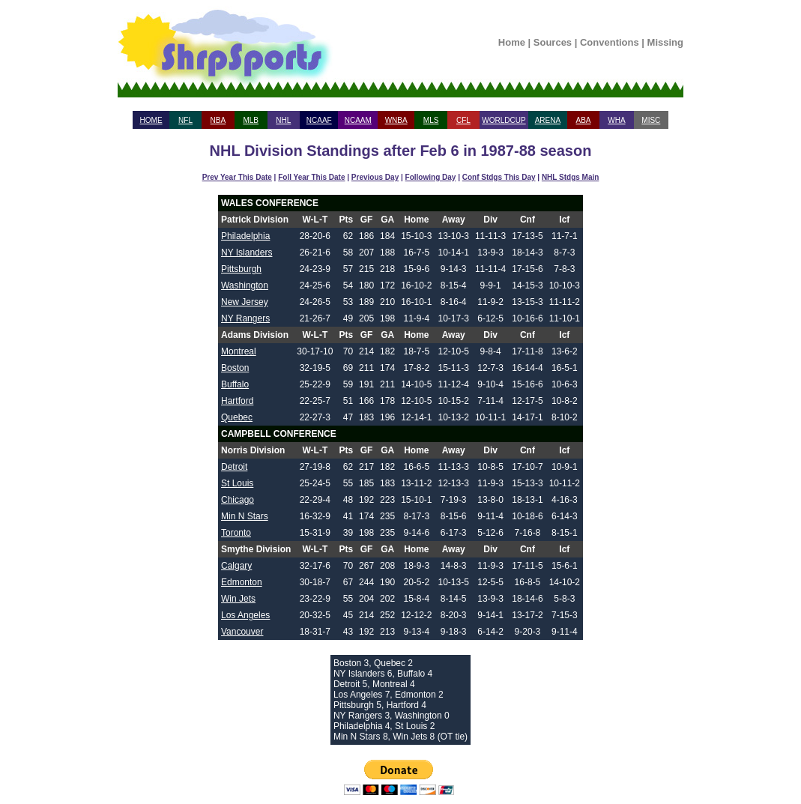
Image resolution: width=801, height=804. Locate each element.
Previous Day (375, 177)
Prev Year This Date (237, 177)
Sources (553, 42)
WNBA (396, 120)
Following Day (430, 177)
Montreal (238, 351)
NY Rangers (245, 318)
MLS (431, 120)
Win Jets (238, 598)
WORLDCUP (503, 120)
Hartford (237, 401)
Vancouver (242, 631)
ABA (582, 120)
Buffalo (235, 384)
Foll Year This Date (311, 177)
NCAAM (358, 120)
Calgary (236, 565)
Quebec (237, 417)
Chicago (237, 500)
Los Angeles (245, 615)
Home (511, 42)
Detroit (234, 467)
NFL (185, 120)
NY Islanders (246, 252)
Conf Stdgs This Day (499, 177)
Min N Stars (244, 516)
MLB (251, 120)
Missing (665, 42)
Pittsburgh (241, 269)
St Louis (237, 483)
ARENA (547, 120)
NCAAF (319, 120)
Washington (244, 285)
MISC (650, 120)
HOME (151, 120)
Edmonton (241, 582)
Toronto (236, 533)
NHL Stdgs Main (570, 177)
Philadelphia (245, 236)
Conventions (609, 42)
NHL (283, 120)
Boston (235, 368)
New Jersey (244, 302)
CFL (463, 120)
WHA (616, 120)
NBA (218, 120)
